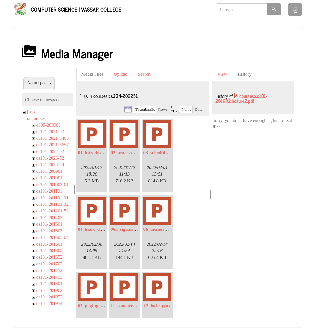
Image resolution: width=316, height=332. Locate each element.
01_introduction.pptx (98, 152)
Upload (120, 74)
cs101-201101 (49, 191)
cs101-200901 (49, 171)
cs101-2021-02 (50, 131)
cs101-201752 (49, 270)
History (245, 74)
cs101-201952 (49, 296)
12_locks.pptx (157, 305)
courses (39, 118)
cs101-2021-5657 (52, 144)
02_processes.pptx (128, 152)
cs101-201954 (49, 303)
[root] (32, 111)
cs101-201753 (49, 277)
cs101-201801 (49, 283)
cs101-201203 (49, 217)
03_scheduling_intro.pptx (168, 152)
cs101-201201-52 (52, 210)
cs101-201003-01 (52, 184)
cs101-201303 (49, 230)
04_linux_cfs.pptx (95, 229)
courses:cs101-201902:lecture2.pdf (241, 98)
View (222, 74)
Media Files (92, 74)
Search (144, 74)
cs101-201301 (49, 224)
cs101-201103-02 (52, 204)
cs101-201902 (49, 290)
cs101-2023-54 (50, 164)
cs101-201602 (49, 250)
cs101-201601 (49, 244)
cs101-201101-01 (52, 197)
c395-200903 (48, 124)
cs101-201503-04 (52, 237)
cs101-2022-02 (50, 151)
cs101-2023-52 (50, 158)
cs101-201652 (49, 257)
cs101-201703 (49, 263)
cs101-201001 (49, 177)
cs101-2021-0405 (52, 138)
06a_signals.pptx (126, 229)
